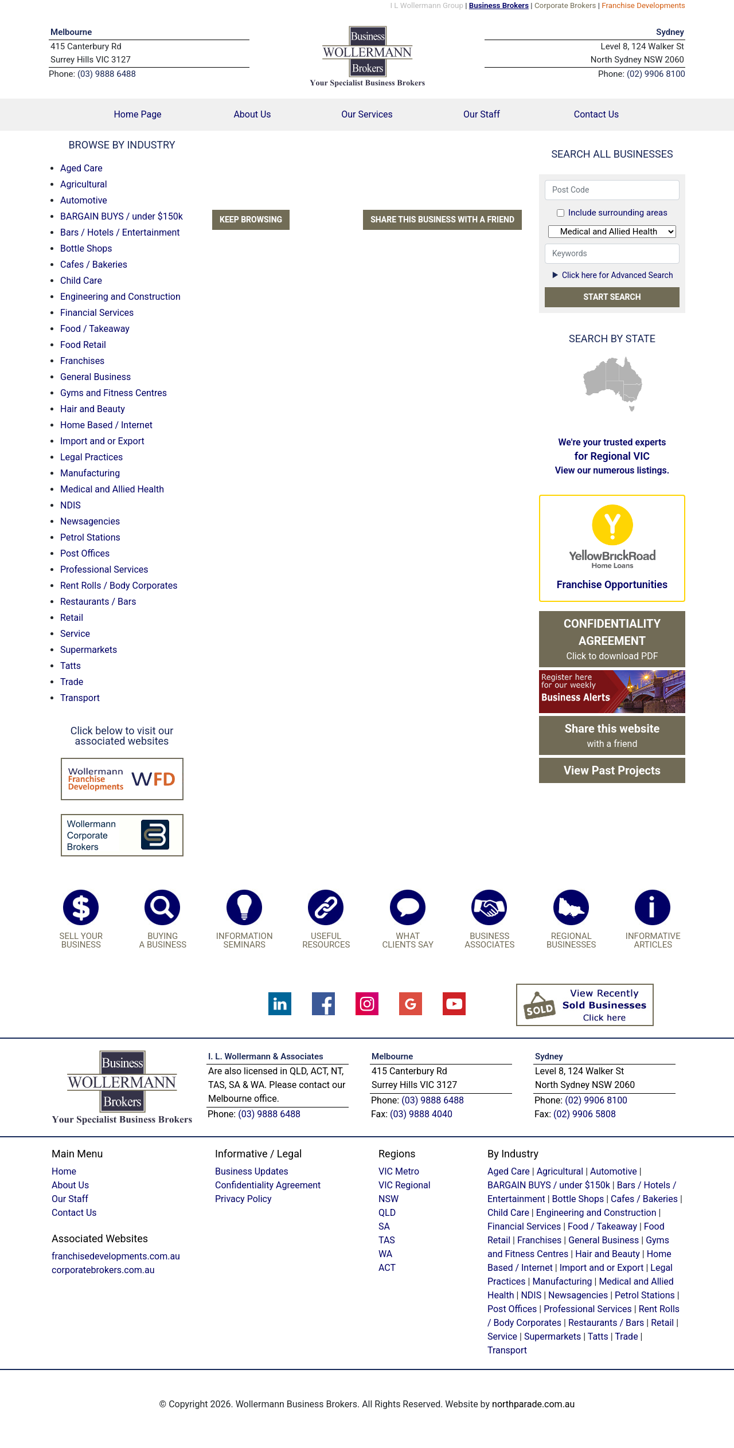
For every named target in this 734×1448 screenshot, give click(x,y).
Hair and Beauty (92, 409)
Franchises (82, 360)
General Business (95, 376)
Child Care (81, 280)
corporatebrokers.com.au (103, 1270)
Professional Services (104, 569)
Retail (71, 617)
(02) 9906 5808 (584, 1114)
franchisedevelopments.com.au (116, 1256)
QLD (631, 371)
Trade (71, 681)
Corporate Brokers (565, 5)
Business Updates (251, 1171)
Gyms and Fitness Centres (113, 393)
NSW (633, 392)
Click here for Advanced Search (612, 275)
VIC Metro (398, 1171)
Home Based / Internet (106, 425)
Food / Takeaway (95, 328)
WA (594, 379)
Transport (80, 697)
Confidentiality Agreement (268, 1185)
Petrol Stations (90, 537)
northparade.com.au (533, 1404)
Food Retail (83, 344)
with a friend (612, 735)
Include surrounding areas (617, 213)
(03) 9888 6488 (269, 1114)
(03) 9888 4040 (421, 1114)
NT (612, 369)
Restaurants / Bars (98, 601)
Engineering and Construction (120, 296)
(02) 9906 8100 (596, 1100)
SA (614, 391)
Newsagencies (90, 521)
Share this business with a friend (442, 219)
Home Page (154, 114)
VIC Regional (404, 1185)
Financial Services (97, 312)
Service (75, 633)
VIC (630, 399)
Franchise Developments (643, 5)
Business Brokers (499, 5)
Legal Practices (91, 457)
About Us (252, 114)
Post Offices (85, 553)
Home (64, 1171)
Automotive (83, 200)
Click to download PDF (612, 639)
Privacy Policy (243, 1198)
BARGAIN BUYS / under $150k (121, 216)
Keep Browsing (251, 219)
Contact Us (596, 114)
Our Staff (481, 114)
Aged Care (81, 168)
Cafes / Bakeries (93, 264)
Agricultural (83, 184)
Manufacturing (90, 473)
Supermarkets (88, 649)
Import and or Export (102, 441)
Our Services (367, 114)
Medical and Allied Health (112, 489)
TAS (631, 408)
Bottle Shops (86, 248)
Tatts (70, 665)
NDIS (70, 505)
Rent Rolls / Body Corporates (118, 585)
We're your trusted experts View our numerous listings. (612, 456)
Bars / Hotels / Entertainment (120, 232)
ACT (387, 1267)
